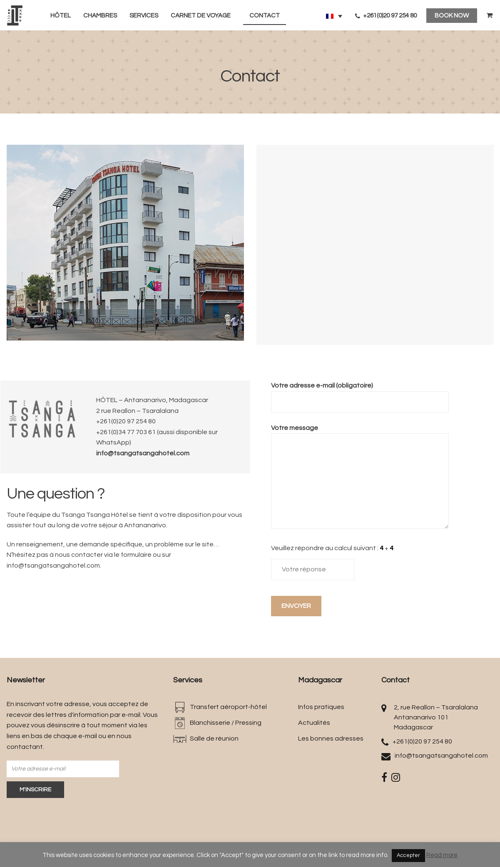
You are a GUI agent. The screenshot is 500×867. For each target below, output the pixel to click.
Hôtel (60, 15)
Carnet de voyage (201, 15)
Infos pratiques (321, 707)
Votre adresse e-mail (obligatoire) (360, 393)
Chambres (100, 15)
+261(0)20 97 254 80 (386, 15)
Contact (264, 15)
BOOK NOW (452, 15)
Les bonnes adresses (330, 738)
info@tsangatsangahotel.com (142, 453)
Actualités (314, 722)
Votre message (360, 478)
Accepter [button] (408, 855)
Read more (442, 855)
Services (143, 15)
